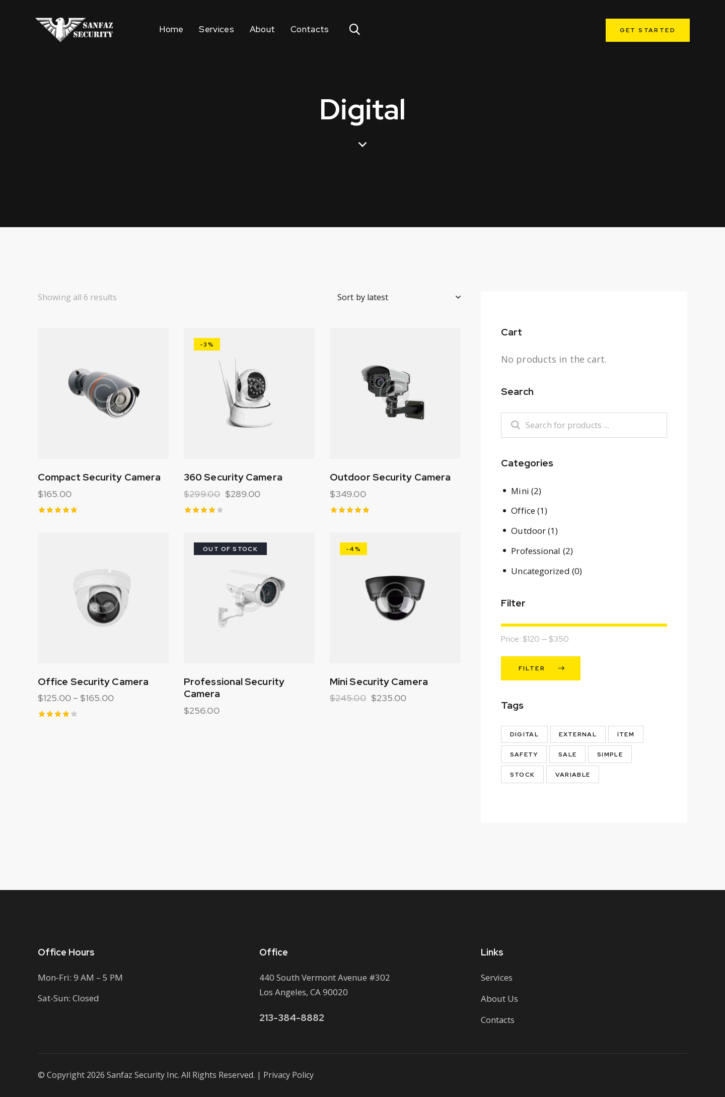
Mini (520, 491)
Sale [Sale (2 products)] (568, 753)
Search (510, 425)
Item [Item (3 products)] (627, 733)
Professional (536, 550)
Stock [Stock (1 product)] (522, 774)
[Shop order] (399, 297)
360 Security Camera (233, 478)
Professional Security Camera (234, 690)
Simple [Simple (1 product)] (611, 753)
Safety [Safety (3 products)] (524, 753)
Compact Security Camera (99, 478)
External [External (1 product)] (579, 733)
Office (523, 510)
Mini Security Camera (379, 684)
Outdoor (528, 530)
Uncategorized (540, 569)
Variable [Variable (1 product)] (574, 774)
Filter (532, 667)
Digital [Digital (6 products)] (524, 733)
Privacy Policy (288, 1074)
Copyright (66, 1074)
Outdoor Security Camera (390, 478)
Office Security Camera (93, 684)
